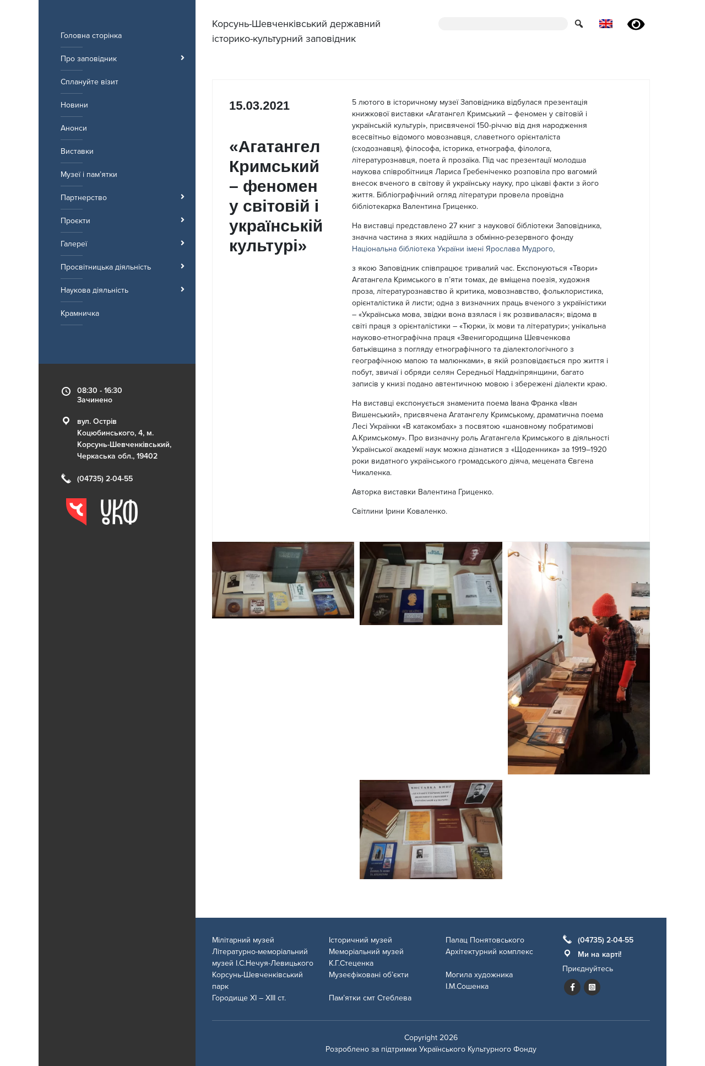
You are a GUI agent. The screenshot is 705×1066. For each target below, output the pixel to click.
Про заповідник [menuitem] (123, 58)
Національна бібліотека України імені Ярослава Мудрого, (453, 249)
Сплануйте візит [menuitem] (89, 82)
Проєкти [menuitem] (123, 220)
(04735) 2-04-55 (105, 478)
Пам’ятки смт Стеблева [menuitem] (370, 998)
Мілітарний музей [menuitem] (243, 940)
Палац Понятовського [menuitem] (485, 940)
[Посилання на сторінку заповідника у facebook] (572, 987)
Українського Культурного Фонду (477, 1049)
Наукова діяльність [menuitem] (123, 290)
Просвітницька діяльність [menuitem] (123, 267)
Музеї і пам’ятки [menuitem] (89, 174)
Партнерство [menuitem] (123, 197)
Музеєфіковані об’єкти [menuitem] (369, 974)
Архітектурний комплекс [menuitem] (489, 951)
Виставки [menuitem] (77, 151)
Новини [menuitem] (74, 105)
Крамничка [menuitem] (80, 313)
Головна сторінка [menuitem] (91, 35)
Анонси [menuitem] (74, 128)
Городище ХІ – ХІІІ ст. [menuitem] (249, 998)
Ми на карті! (599, 954)
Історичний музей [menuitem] (360, 940)
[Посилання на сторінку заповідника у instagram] (592, 987)
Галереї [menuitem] (123, 244)
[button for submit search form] (580, 23)
